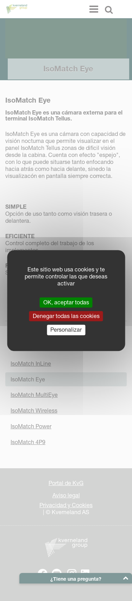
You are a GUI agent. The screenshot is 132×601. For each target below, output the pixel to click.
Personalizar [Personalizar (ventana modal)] (66, 329)
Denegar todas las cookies (66, 315)
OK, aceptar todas (66, 302)
